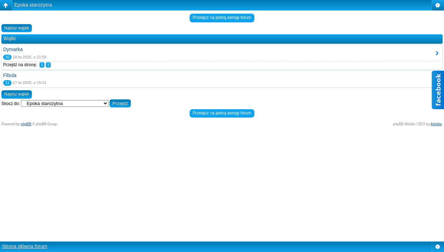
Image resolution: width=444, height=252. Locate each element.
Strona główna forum (24, 246)
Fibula (9, 75)
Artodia (436, 124)
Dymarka (13, 49)
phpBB (26, 124)
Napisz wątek (16, 28)
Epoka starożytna (33, 5)
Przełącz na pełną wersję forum (222, 17)
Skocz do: (10, 103)
